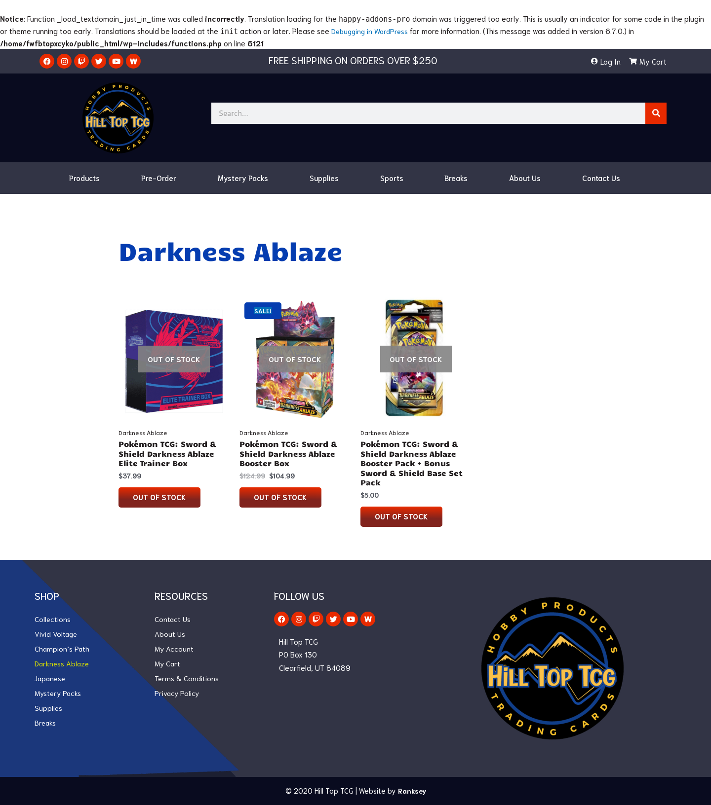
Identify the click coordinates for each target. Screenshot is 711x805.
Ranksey (412, 791)
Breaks (456, 178)
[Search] (656, 113)
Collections (53, 619)
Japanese (51, 679)
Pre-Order (158, 178)
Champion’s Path (62, 649)
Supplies (324, 178)
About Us (525, 178)
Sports (391, 178)
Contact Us (601, 178)
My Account (175, 649)
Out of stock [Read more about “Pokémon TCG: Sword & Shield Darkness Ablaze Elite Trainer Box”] (160, 497)
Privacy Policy (177, 693)
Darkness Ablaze (63, 664)
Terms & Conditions (187, 679)
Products (84, 178)
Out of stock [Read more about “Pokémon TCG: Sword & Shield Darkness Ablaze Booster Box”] (281, 497)
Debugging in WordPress (371, 31)
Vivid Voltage (57, 634)
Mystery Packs (243, 178)
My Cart (168, 664)
